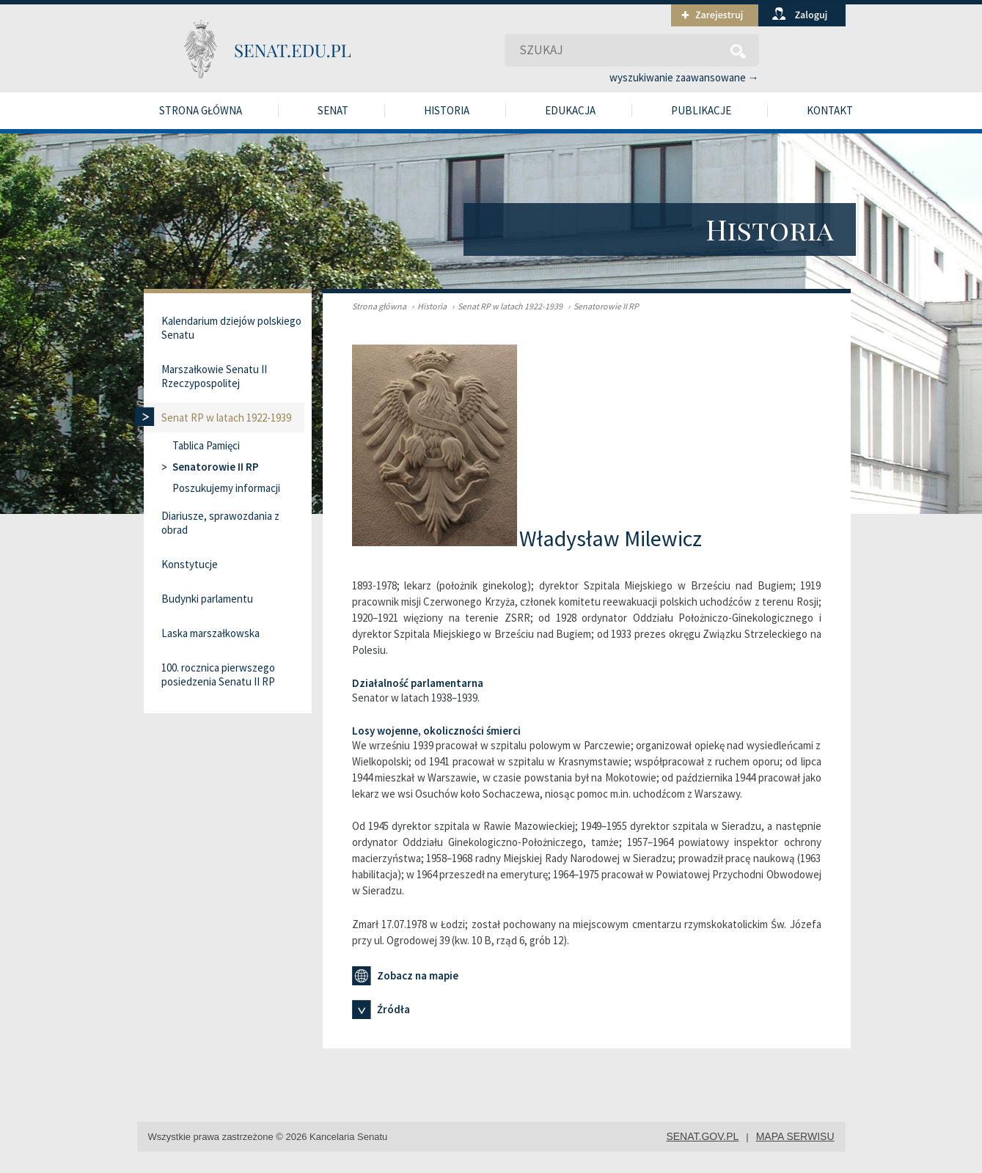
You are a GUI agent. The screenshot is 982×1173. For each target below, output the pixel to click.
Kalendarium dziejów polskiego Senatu (231, 328)
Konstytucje (189, 564)
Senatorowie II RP (601, 306)
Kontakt (830, 110)
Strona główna (200, 110)
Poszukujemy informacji (226, 488)
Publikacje (701, 110)
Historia (446, 110)
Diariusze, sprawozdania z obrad (220, 523)
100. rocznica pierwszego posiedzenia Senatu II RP (218, 674)
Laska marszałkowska (210, 633)
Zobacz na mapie (405, 975)
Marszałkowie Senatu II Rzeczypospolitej (214, 376)
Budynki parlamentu (207, 599)
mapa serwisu (795, 1136)
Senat (333, 110)
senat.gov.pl (702, 1136)
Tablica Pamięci (206, 445)
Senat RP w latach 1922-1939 (505, 306)
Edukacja (570, 110)
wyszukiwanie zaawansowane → (684, 77)
